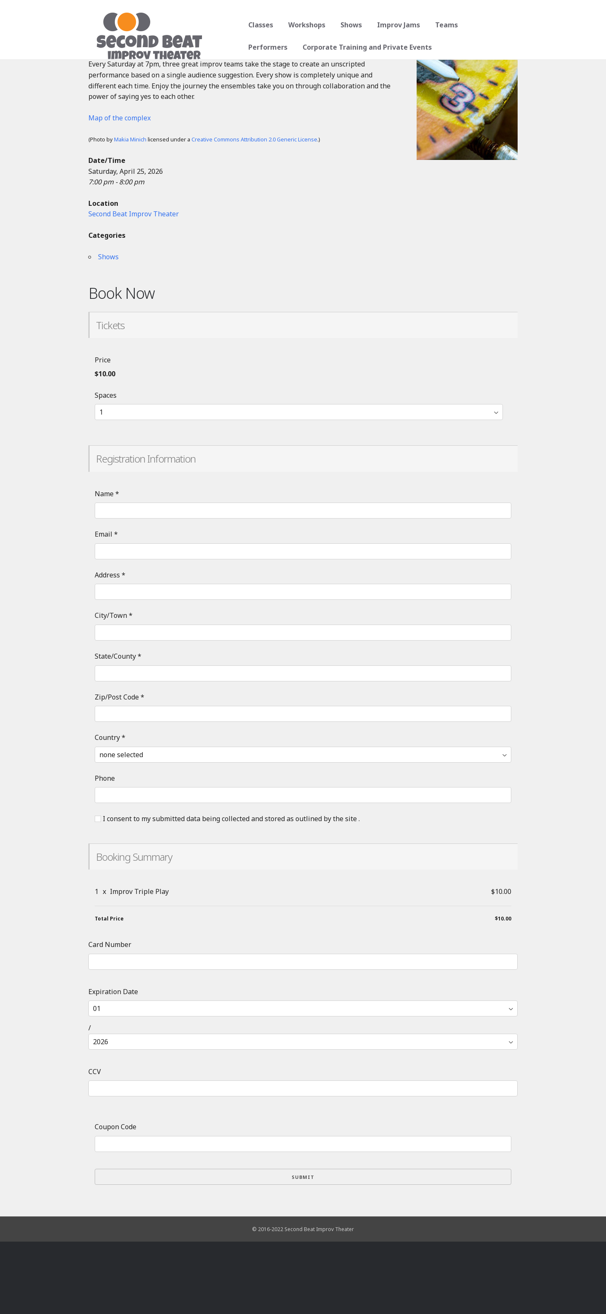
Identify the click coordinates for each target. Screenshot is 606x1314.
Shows (348, 24)
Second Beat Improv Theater (133, 286)
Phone (105, 850)
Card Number (109, 1016)
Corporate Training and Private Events (310, 47)
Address (110, 647)
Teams (443, 24)
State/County (118, 728)
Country (110, 809)
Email (106, 606)
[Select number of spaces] (299, 484)
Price (103, 432)
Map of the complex (119, 190)
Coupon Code (115, 1199)
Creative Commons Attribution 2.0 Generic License (254, 211)
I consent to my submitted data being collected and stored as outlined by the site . (227, 891)
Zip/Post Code (119, 769)
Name (107, 566)
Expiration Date (113, 1064)
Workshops (303, 24)
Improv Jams (395, 24)
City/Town (114, 687)
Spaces (106, 467)
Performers (489, 24)
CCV (94, 1144)
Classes (257, 24)
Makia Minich (130, 211)
